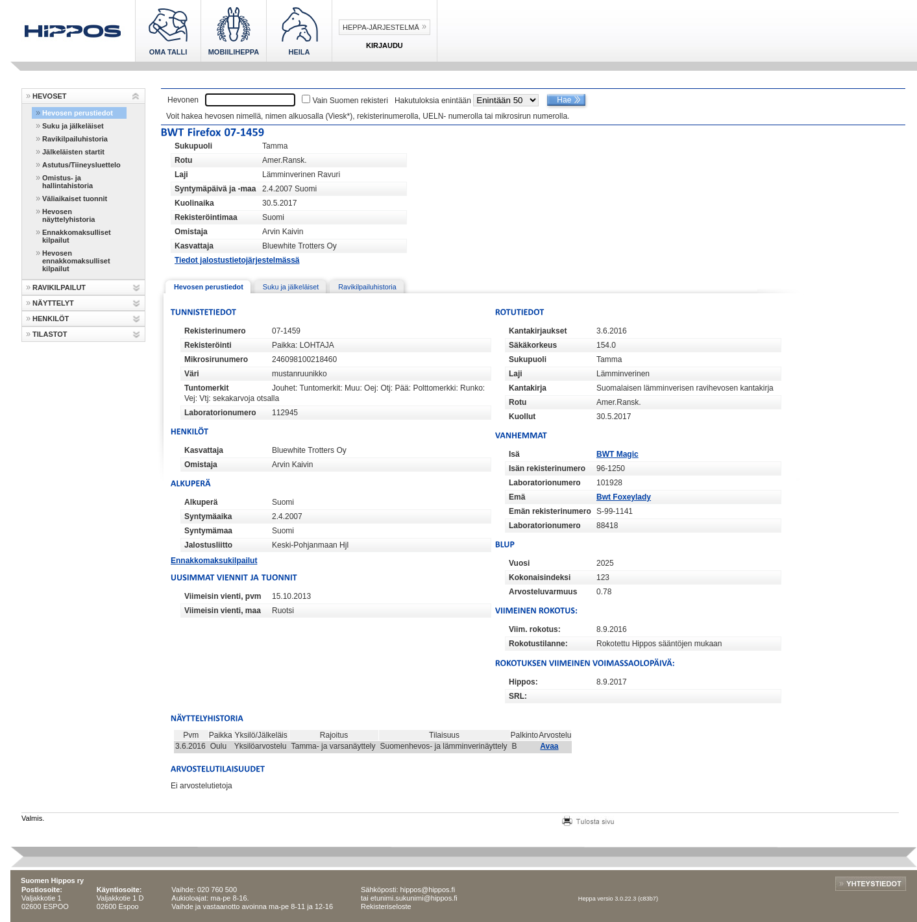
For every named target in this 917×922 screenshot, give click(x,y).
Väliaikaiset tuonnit (74, 198)
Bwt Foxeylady (623, 497)
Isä (514, 454)
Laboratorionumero (220, 412)
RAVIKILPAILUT (59, 287)
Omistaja (191, 231)
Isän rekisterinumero (547, 468)
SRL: (518, 696)
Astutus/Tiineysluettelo (81, 165)
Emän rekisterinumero (550, 511)
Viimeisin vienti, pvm (223, 596)
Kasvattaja (194, 245)
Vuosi (519, 563)
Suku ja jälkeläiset (73, 126)
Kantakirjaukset (538, 330)
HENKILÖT (50, 318)
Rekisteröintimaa (206, 217)
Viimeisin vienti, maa (222, 610)
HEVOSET (49, 96)
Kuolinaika (194, 203)
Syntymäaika (208, 516)
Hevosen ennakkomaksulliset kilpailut (76, 261)
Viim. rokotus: (535, 629)
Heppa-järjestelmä (381, 27)
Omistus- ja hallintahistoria (67, 181)
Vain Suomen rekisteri (350, 100)
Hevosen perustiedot (77, 113)
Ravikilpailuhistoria (75, 139)
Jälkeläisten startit (73, 152)
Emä (517, 497)
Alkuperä (200, 502)
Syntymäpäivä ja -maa (215, 188)
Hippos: (523, 681)
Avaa (549, 746)
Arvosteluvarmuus (543, 591)
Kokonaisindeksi (539, 577)
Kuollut (522, 416)
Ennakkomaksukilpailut (214, 560)
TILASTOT (49, 334)
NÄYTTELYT (53, 303)
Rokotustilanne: (538, 643)
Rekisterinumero (215, 330)
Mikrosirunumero (216, 359)
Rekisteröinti (208, 345)
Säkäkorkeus (533, 345)
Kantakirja (527, 388)
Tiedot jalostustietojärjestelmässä (237, 260)
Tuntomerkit (206, 388)
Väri (191, 373)
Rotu (183, 160)
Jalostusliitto (208, 545)
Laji (181, 174)
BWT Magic (617, 454)
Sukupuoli (193, 146)
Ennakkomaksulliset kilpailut (76, 236)
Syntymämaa (208, 530)
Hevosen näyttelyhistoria (68, 215)
